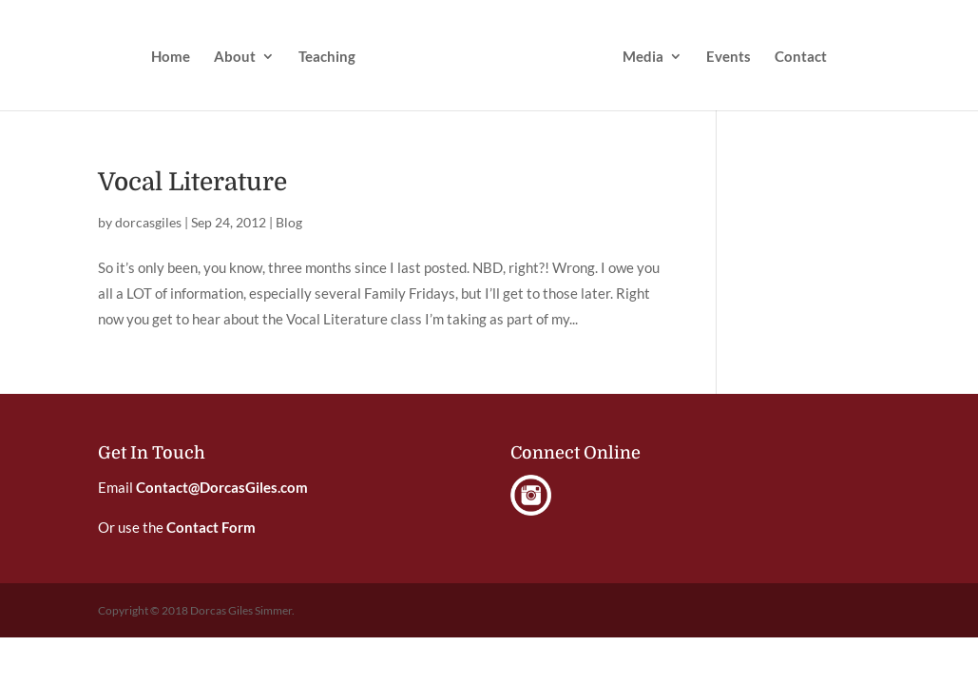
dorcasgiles (148, 222)
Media (643, 57)
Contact (801, 57)
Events (728, 57)
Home (170, 57)
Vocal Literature (192, 182)
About (235, 57)
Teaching (326, 57)
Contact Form (211, 527)
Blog (289, 222)
